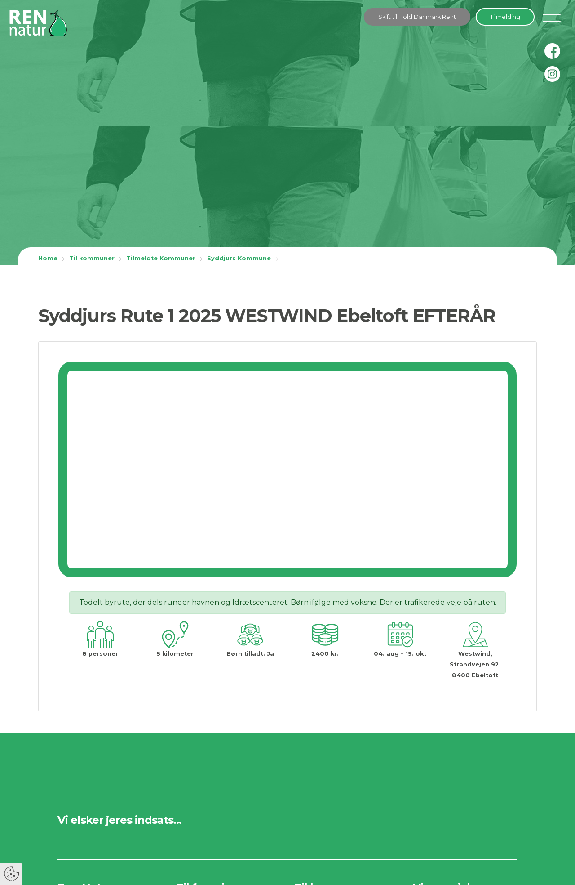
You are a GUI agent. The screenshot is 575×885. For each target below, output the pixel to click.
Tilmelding (505, 16)
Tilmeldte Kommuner (160, 258)
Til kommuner (92, 258)
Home (48, 258)
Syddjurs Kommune (239, 258)
